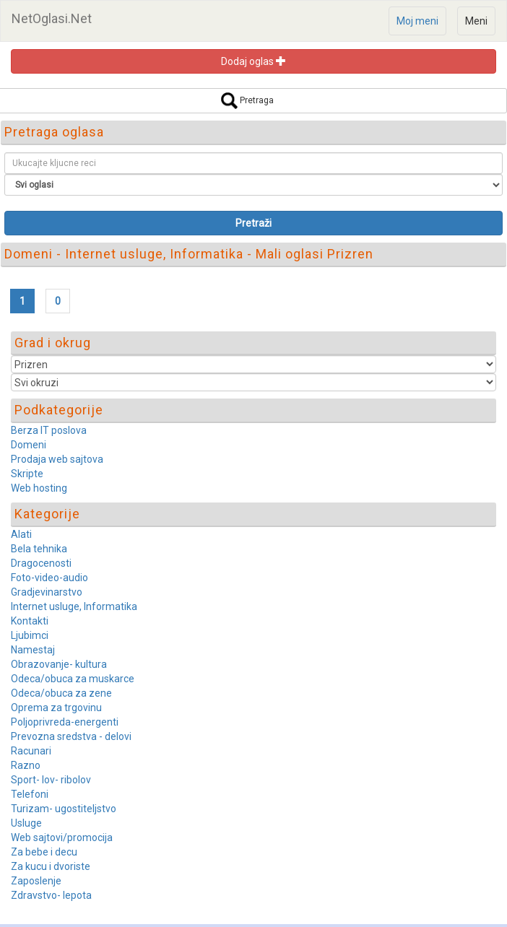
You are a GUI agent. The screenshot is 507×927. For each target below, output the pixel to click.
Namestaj (33, 650)
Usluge (26, 823)
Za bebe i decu (44, 852)
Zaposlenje (36, 881)
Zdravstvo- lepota (51, 895)
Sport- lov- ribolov (51, 779)
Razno (25, 765)
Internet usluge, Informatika (74, 606)
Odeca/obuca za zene (61, 693)
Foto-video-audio (49, 577)
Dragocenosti (41, 563)
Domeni (28, 445)
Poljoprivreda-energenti (64, 722)
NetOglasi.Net (52, 18)
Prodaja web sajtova (57, 459)
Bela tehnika (39, 548)
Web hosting (39, 488)
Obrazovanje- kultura (59, 664)
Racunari (31, 751)
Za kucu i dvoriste (50, 866)
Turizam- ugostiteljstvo (63, 808)
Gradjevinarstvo (46, 592)
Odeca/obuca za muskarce (72, 678)
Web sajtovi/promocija (62, 837)
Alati (21, 534)
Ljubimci (29, 635)
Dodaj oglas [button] (253, 61)
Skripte (27, 473)
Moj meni (417, 21)
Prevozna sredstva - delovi (71, 736)
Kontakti (29, 621)
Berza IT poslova (49, 430)
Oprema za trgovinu (56, 707)
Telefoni (29, 794)
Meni (476, 21)
